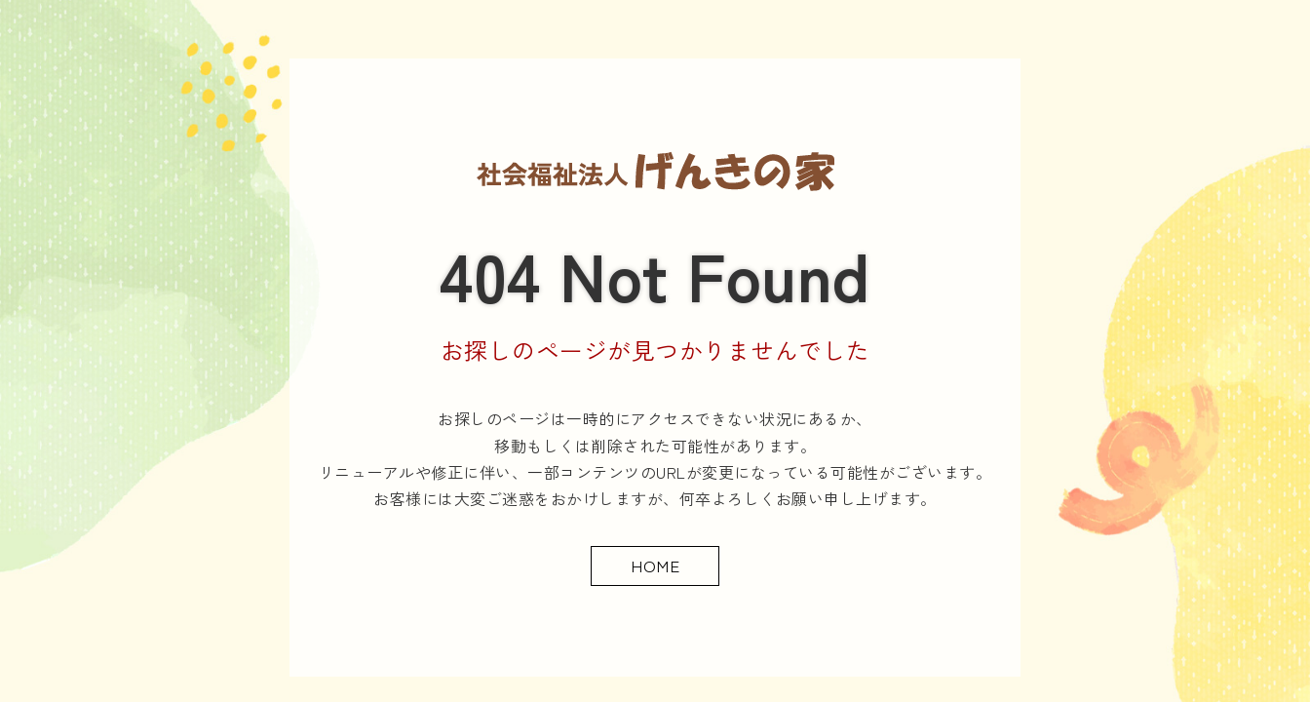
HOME (655, 565)
